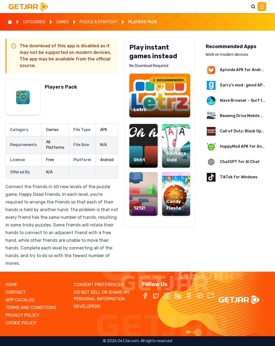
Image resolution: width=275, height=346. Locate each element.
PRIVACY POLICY (22, 315)
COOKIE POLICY (21, 322)
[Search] (253, 6)
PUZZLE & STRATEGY (98, 22)
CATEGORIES (34, 22)
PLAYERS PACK (142, 22)
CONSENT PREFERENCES (99, 284)
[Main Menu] (262, 6)
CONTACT (15, 292)
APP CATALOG (20, 300)
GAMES (62, 22)
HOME (11, 284)
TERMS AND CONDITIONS (30, 307)
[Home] (10, 22)
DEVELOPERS (87, 306)
